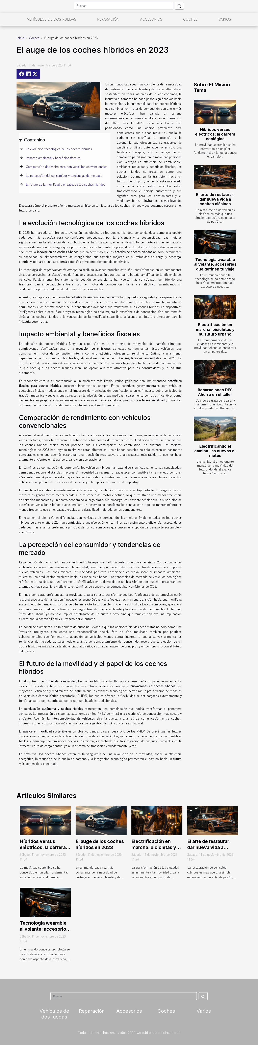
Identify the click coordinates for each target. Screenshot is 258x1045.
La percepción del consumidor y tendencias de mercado (64, 175)
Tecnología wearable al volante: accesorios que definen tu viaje (215, 264)
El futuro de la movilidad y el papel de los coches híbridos (65, 184)
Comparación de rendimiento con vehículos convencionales (66, 166)
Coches (190, 19)
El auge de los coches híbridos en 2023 (100, 844)
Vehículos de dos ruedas (51, 19)
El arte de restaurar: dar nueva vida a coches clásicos (215, 199)
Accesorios (151, 19)
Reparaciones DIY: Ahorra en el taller (215, 392)
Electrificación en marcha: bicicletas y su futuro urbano (215, 329)
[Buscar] (123, 6)
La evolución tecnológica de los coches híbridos (59, 148)
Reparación (108, 19)
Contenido (34, 139)
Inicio (20, 37)
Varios (224, 19)
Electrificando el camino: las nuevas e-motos (215, 451)
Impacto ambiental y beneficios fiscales (53, 157)
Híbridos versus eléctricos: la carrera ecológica (215, 134)
